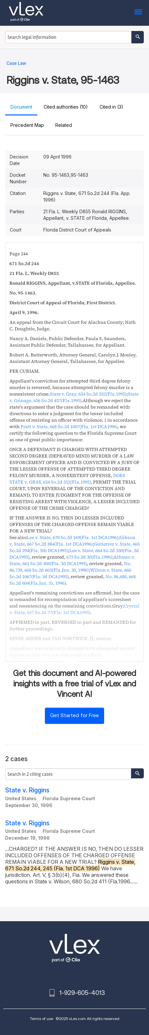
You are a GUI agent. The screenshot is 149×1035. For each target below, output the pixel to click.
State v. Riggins (27, 790)
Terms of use (41, 1018)
